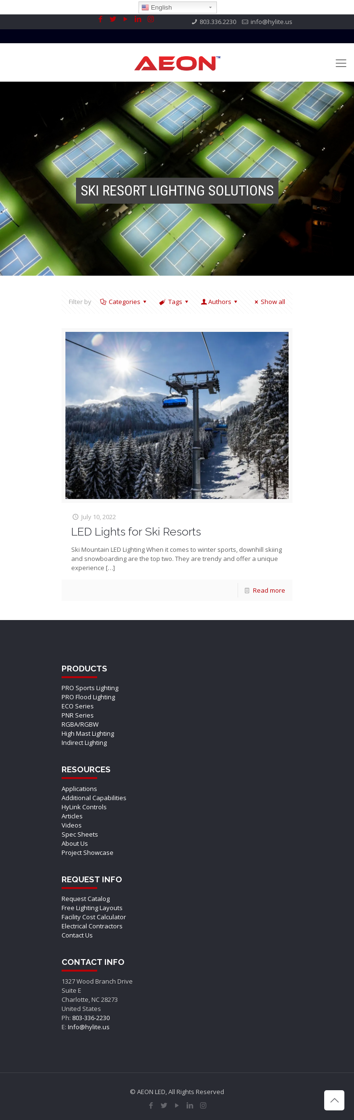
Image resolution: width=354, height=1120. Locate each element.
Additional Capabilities (94, 797)
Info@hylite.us (89, 1027)
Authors (220, 301)
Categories (124, 301)
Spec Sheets (80, 834)
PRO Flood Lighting (88, 697)
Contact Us (77, 935)
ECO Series (78, 706)
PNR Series (78, 715)
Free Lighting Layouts (92, 907)
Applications (79, 788)
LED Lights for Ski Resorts (136, 531)
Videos (72, 825)
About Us (75, 843)
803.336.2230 (218, 21)
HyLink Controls (84, 807)
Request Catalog (86, 898)
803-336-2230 (91, 1017)
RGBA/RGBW (80, 724)
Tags (174, 301)
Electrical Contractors (92, 926)
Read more (269, 590)
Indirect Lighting (84, 742)
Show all (268, 301)
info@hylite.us (271, 21)
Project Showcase (88, 852)
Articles (72, 816)
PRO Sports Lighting (90, 687)
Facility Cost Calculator (94, 917)
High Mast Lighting (88, 733)
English (156, 8)
